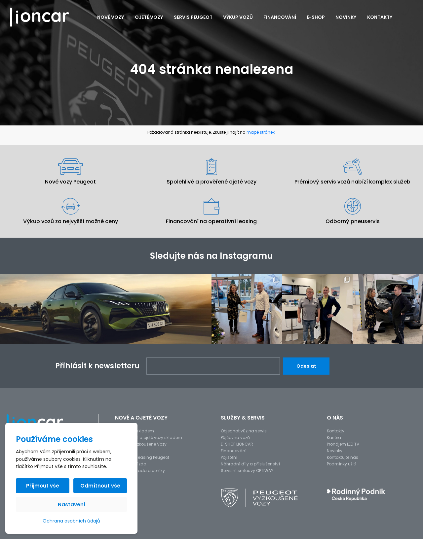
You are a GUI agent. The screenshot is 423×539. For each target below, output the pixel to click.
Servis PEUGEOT (193, 17)
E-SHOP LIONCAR (237, 444)
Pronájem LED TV (343, 444)
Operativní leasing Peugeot (142, 457)
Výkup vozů (238, 17)
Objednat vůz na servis (244, 431)
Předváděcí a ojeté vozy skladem (148, 437)
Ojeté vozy (149, 17)
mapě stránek (261, 132)
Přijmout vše (42, 485)
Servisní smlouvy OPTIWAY (247, 470)
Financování (279, 17)
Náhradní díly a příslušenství (250, 464)
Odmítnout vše (100, 485)
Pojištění (229, 457)
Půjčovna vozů (235, 437)
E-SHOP (316, 17)
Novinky (346, 17)
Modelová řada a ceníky (140, 470)
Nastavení (71, 504)
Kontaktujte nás (342, 457)
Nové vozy (110, 17)
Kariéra (334, 437)
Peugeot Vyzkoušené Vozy (141, 444)
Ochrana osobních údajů (71, 521)
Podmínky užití (341, 464)
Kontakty (380, 17)
